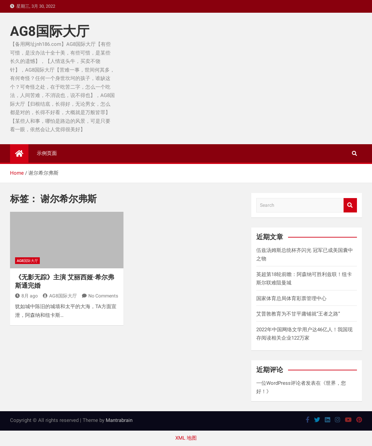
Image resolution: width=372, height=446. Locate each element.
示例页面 (47, 153)
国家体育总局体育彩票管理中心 (291, 298)
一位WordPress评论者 (281, 383)
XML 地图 (186, 438)
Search (350, 205)
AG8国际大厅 (49, 31)
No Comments (103, 295)
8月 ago (26, 295)
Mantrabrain (119, 420)
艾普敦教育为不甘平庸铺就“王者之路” (298, 314)
